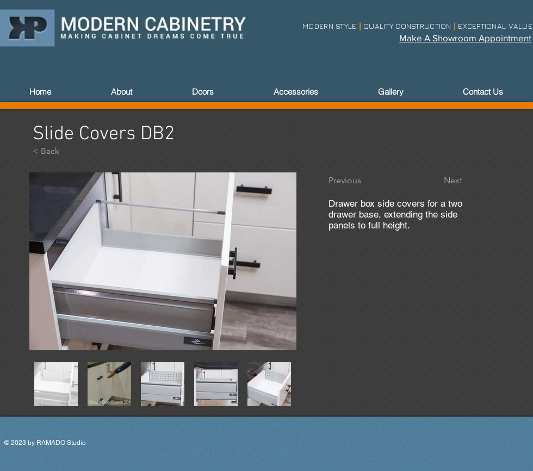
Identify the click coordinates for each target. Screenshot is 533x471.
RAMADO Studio (61, 443)
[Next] (435, 180)
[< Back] (68, 151)
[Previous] (364, 180)
